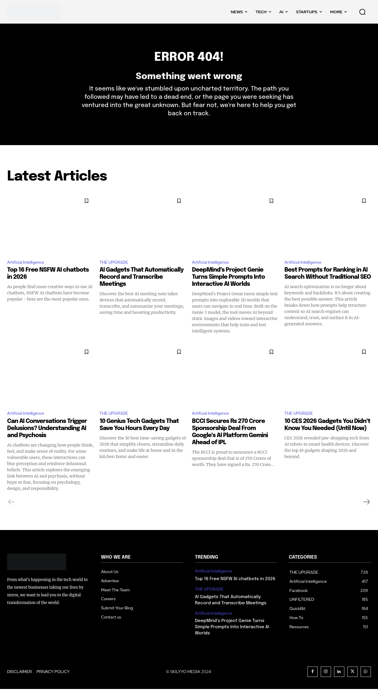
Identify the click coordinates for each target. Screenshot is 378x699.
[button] (362, 11)
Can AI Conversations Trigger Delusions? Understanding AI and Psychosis (47, 438)
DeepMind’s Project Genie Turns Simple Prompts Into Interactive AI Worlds (228, 286)
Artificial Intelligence (28, 271)
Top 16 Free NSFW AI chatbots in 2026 (235, 589)
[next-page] (366, 511)
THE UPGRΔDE (116, 271)
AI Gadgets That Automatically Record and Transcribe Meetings (142, 286)
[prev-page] (11, 511)
